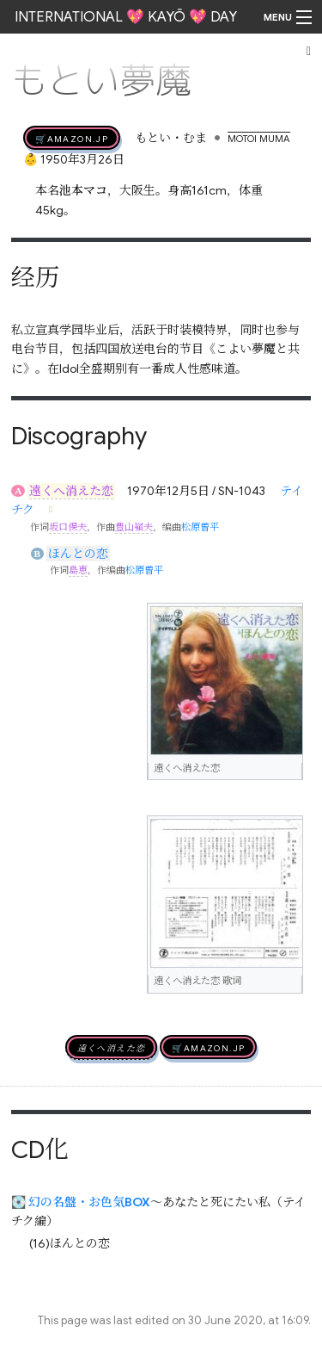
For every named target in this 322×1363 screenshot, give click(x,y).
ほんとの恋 (78, 553)
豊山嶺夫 (134, 527)
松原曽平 (200, 527)
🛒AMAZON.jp (71, 138)
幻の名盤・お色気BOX (89, 1202)
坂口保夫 (68, 527)
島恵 (78, 570)
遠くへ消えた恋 (71, 491)
